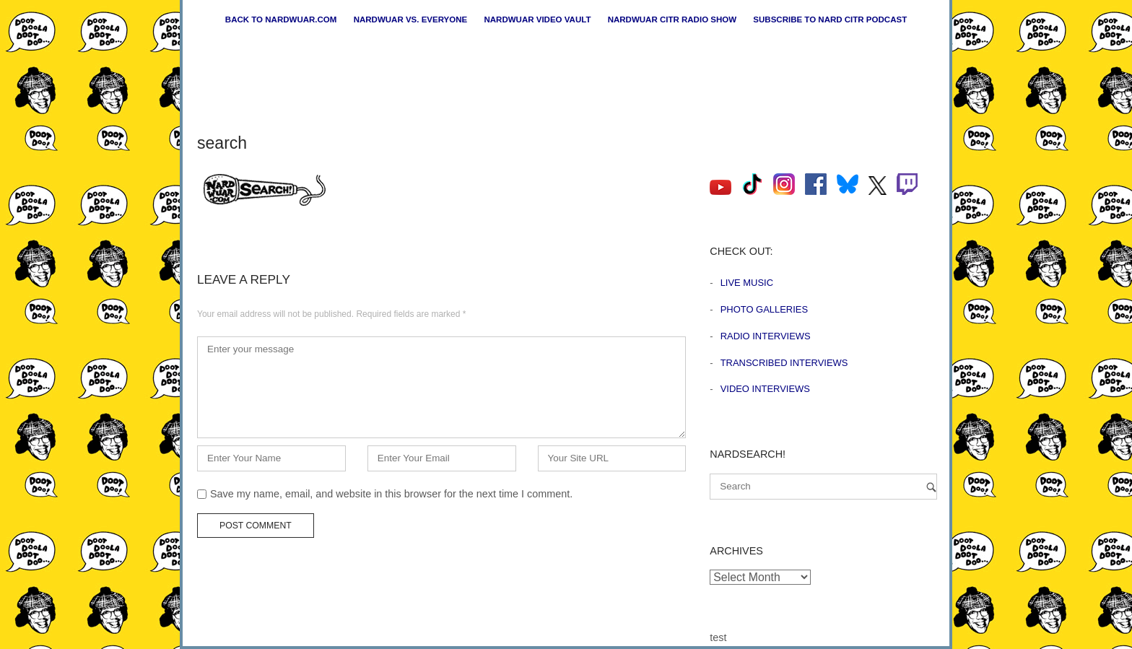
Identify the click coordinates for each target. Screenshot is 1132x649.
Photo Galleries (764, 309)
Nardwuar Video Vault (537, 19)
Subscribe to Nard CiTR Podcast (830, 19)
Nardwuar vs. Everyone (411, 19)
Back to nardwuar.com (281, 19)
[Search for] (823, 487)
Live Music (746, 282)
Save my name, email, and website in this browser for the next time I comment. (391, 494)
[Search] (931, 487)
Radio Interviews (765, 336)
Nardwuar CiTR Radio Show (672, 19)
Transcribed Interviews (784, 362)
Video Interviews (765, 388)
